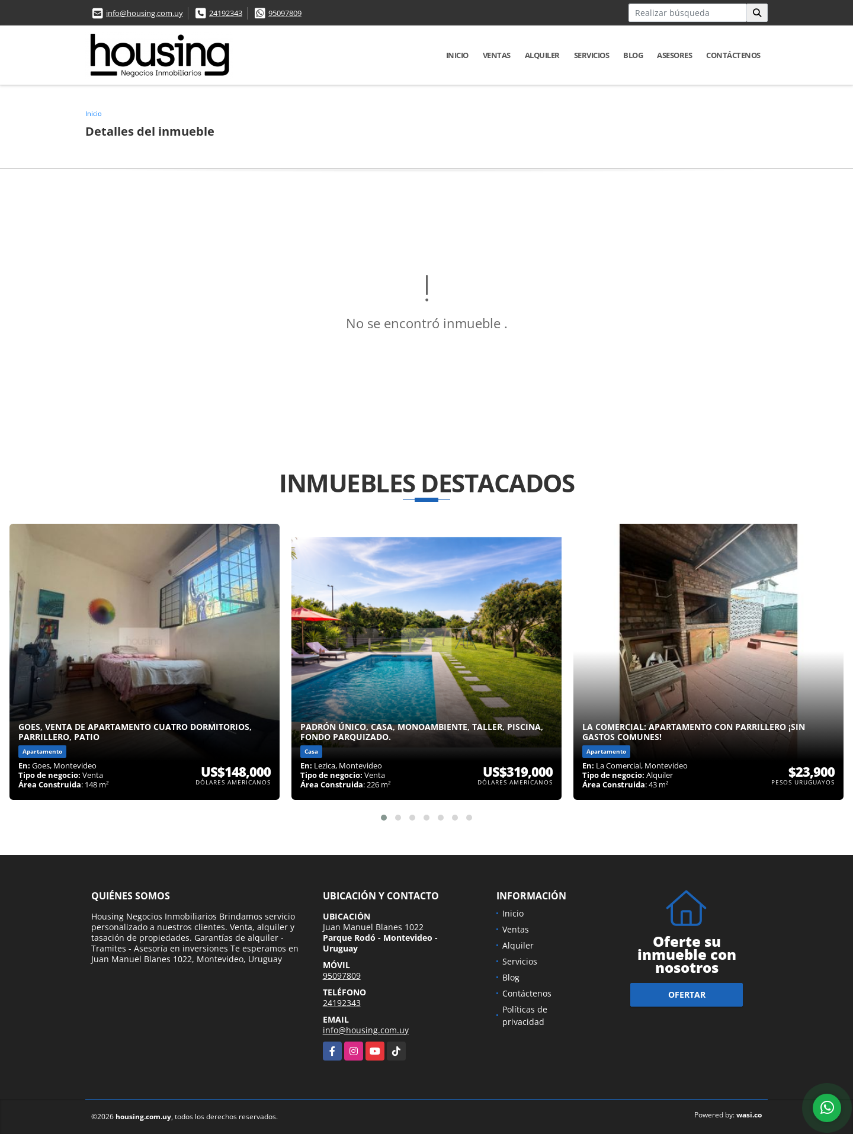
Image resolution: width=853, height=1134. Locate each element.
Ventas (497, 55)
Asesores (674, 55)
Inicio (457, 55)
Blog (633, 55)
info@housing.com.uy (144, 13)
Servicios (592, 55)
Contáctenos (733, 55)
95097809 (285, 13)
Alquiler (542, 55)
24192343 (225, 13)
